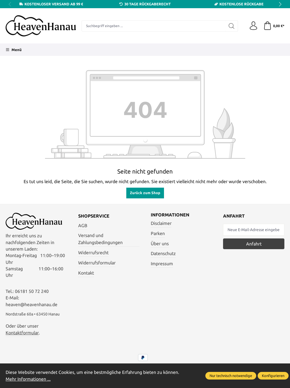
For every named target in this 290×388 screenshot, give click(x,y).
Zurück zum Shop (145, 193)
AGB (82, 225)
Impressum (162, 263)
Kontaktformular (22, 332)
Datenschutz (163, 253)
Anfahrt (254, 244)
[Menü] (14, 49)
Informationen (170, 215)
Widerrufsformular (97, 262)
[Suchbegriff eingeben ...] (154, 26)
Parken (158, 233)
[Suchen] (231, 26)
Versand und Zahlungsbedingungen (100, 239)
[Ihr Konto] (253, 25)
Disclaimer (161, 223)
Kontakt (86, 273)
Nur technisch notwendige (231, 376)
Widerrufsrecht (93, 252)
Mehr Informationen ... (28, 379)
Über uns (160, 243)
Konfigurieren (273, 376)
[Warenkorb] (273, 25)
